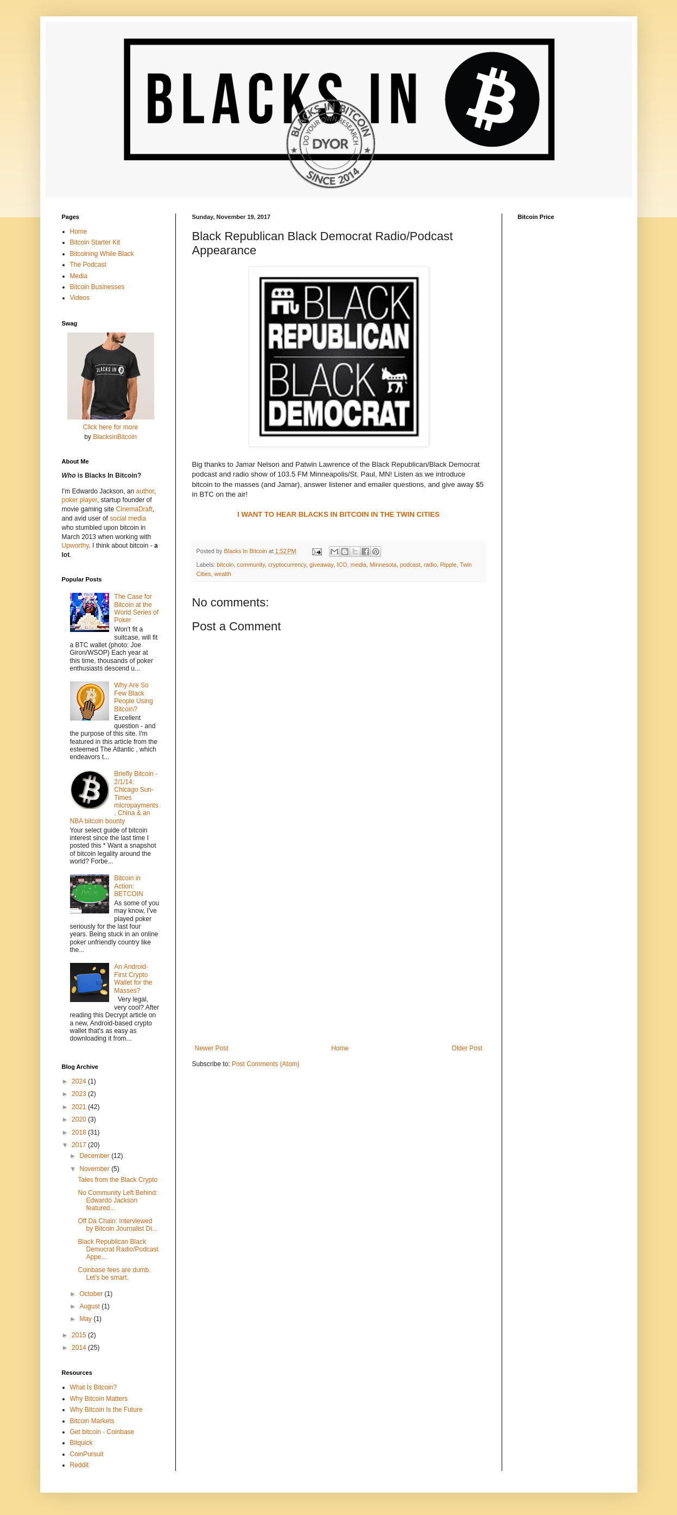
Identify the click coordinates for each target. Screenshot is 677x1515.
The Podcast (88, 264)
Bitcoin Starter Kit (95, 242)
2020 (80, 1119)
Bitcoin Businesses (97, 287)
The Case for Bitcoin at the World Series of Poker (136, 608)
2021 (80, 1107)
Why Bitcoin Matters (99, 1399)
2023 (80, 1094)
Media (79, 276)
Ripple (448, 564)
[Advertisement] (338, 955)
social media (128, 518)
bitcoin (225, 564)
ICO (342, 564)
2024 (80, 1081)
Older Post (467, 1048)
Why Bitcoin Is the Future (106, 1409)
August (90, 1306)
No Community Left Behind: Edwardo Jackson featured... (117, 1200)
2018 (80, 1132)
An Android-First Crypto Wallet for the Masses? (133, 978)
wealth (222, 574)
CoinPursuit (87, 1454)
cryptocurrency (287, 564)
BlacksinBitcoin (115, 437)
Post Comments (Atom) (266, 1064)
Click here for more (110, 427)
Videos (80, 298)
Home (340, 1048)
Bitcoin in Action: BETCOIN (128, 886)
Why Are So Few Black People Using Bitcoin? (133, 696)
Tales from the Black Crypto (117, 1180)
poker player (79, 500)
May (86, 1319)
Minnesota (383, 564)
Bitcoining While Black (102, 254)
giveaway (321, 564)
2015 (80, 1335)
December (95, 1156)
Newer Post (212, 1048)
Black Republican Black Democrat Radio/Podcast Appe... (118, 1249)
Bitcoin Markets (92, 1421)
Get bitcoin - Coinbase (102, 1432)
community (251, 564)
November (95, 1169)
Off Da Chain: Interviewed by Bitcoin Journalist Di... (117, 1224)
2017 (80, 1145)
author (145, 491)
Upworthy (75, 545)
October (91, 1294)
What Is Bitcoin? (93, 1387)
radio (429, 564)
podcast (410, 564)
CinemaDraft (134, 509)
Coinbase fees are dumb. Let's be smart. (114, 1273)
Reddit (79, 1465)
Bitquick (81, 1443)
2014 (80, 1347)
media (358, 564)
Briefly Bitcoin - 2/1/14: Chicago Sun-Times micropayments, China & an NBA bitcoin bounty (114, 797)
